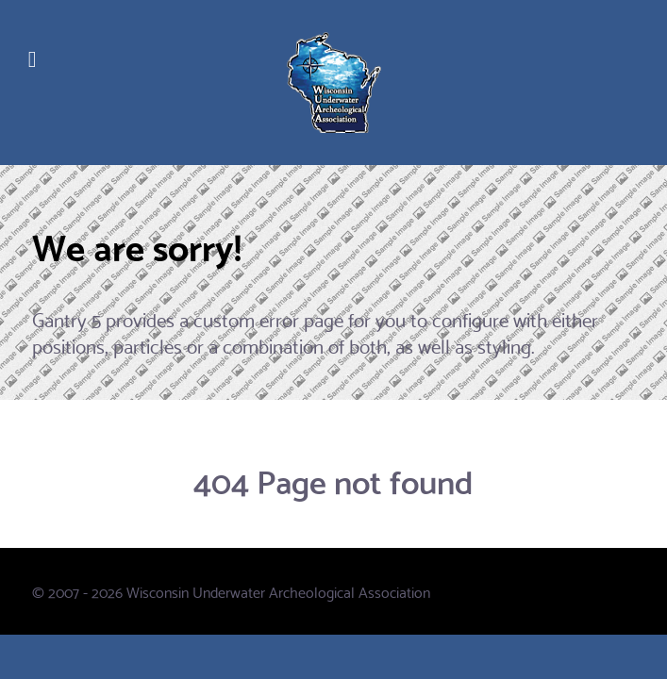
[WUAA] (333, 82)
